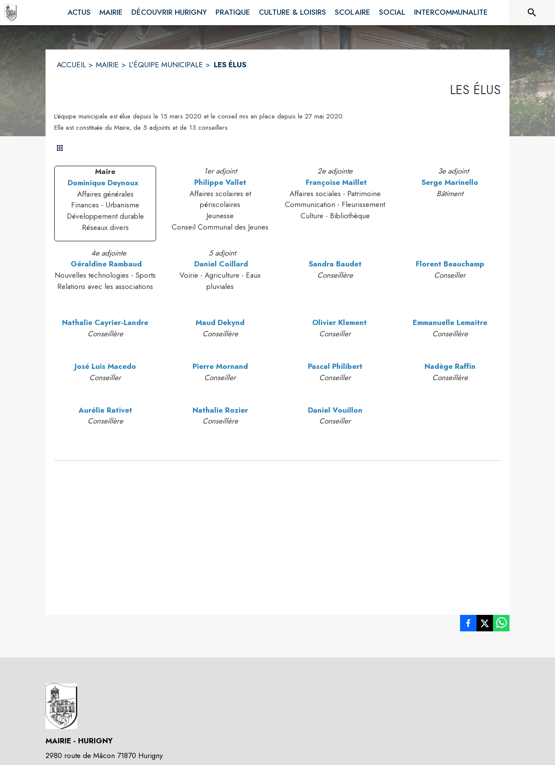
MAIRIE (107, 64)
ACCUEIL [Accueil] (71, 64)
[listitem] (468, 625)
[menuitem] (79, 11)
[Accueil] (10, 12)
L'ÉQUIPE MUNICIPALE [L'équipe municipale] (166, 64)
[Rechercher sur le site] (532, 12)
